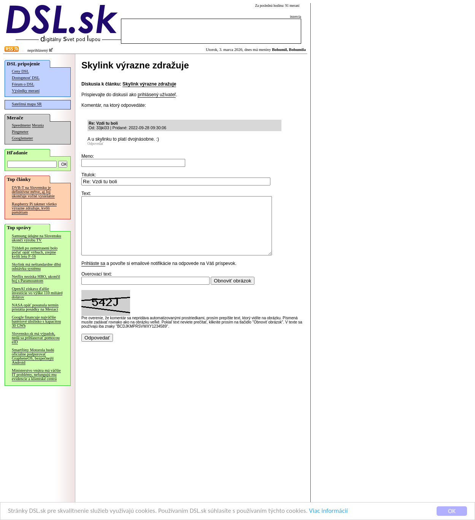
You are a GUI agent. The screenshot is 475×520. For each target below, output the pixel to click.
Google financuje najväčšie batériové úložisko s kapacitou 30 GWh (36, 321)
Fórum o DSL (23, 84)
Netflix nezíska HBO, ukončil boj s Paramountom (36, 278)
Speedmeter (21, 125)
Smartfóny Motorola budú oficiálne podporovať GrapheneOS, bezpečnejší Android (33, 356)
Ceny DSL (20, 71)
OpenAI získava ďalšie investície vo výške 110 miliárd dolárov (37, 293)
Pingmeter (20, 132)
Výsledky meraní (26, 91)
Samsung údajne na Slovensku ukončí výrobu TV (36, 238)
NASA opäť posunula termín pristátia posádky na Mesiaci (35, 307)
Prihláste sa (93, 274)
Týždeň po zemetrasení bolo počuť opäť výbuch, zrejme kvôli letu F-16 (34, 252)
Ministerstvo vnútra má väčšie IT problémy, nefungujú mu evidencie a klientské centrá (36, 374)
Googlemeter (22, 138)
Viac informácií (328, 512)
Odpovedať (95, 144)
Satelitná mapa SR (27, 104)
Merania (38, 125)
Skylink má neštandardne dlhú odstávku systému (36, 266)
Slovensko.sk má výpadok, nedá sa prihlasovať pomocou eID (36, 337)
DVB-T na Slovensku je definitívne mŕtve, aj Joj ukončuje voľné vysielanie (33, 191)
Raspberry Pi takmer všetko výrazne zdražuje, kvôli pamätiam (34, 208)
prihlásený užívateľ (157, 94)
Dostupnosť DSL (26, 78)
